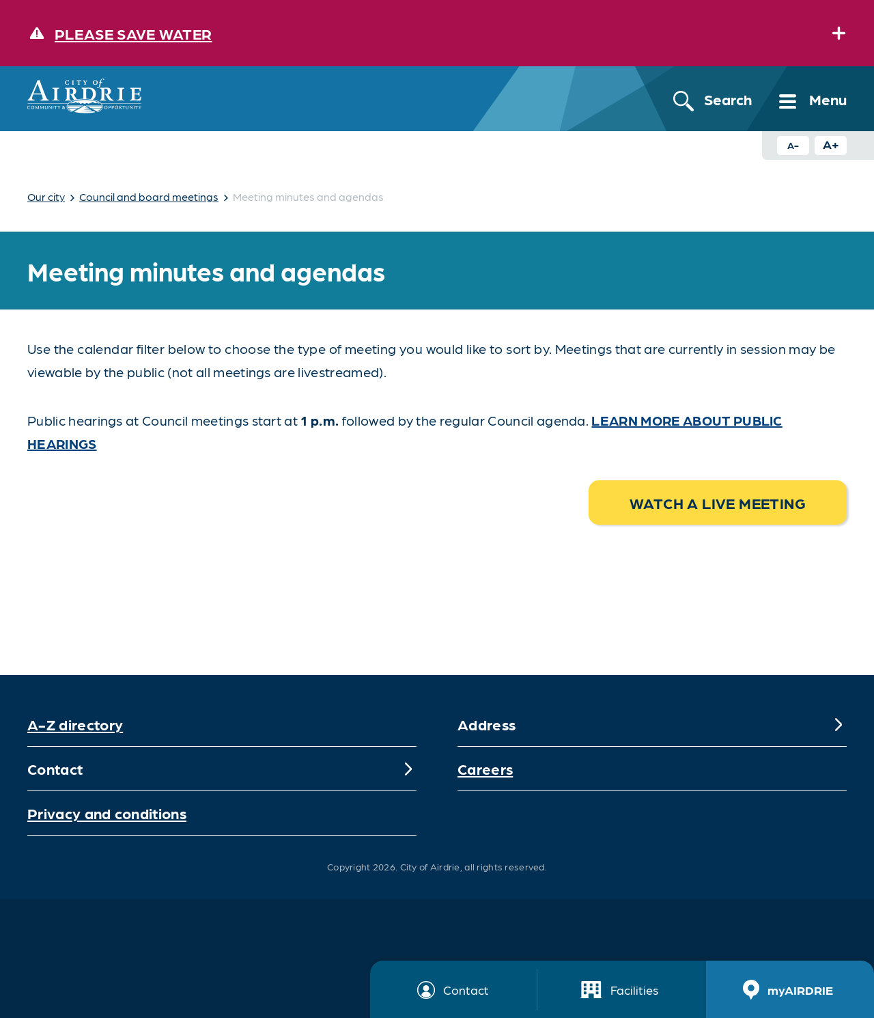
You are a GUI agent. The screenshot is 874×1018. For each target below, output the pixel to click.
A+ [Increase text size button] (831, 144)
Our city (46, 196)
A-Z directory (75, 724)
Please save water (133, 33)
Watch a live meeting (718, 502)
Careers (485, 768)
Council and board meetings (148, 196)
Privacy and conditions (106, 812)
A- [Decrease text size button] (793, 144)
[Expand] (838, 33)
